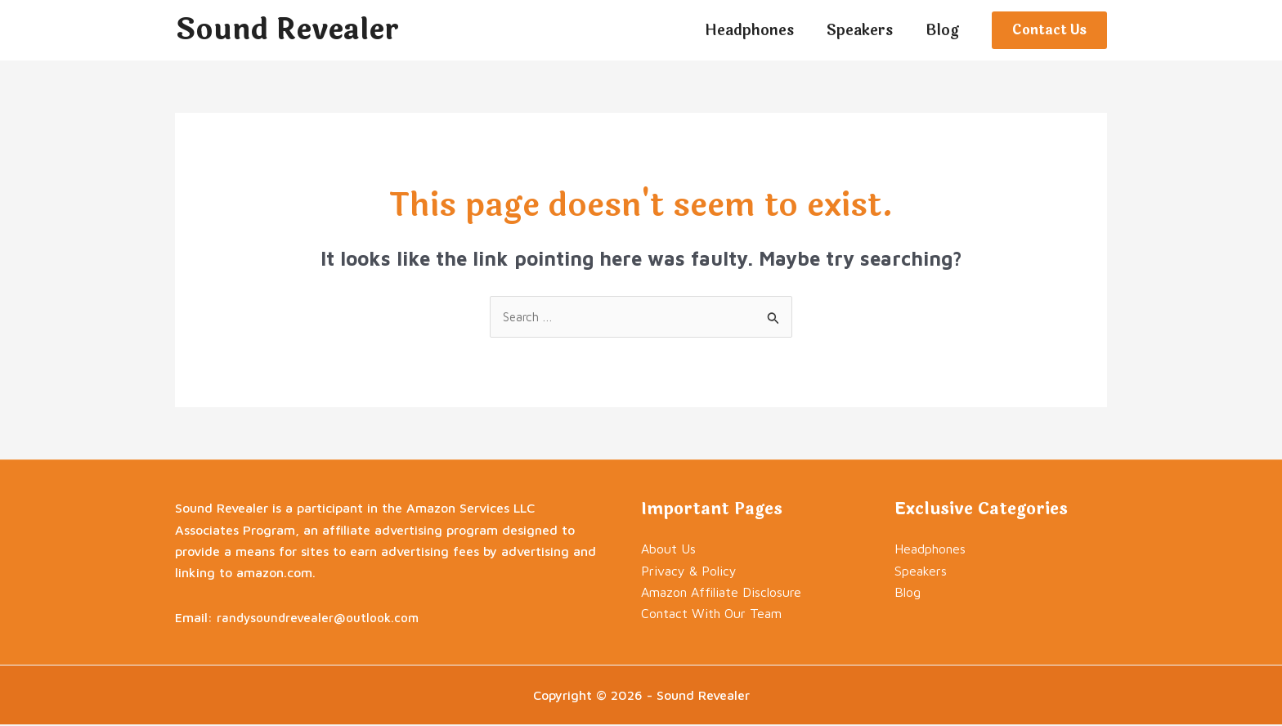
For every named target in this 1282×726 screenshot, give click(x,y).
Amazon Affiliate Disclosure (721, 592)
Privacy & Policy (689, 571)
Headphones (930, 550)
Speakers (920, 571)
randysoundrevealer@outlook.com (319, 618)
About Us (668, 550)
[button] (1049, 30)
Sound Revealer (287, 30)
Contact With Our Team (711, 614)
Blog (907, 592)
